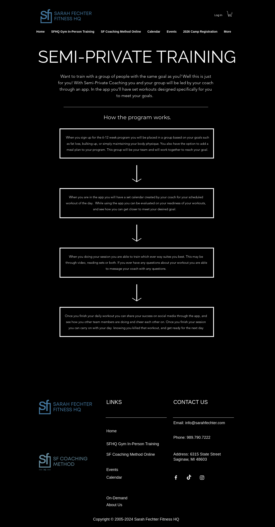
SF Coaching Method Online (130, 454)
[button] (227, 31)
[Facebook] (176, 477)
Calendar (114, 477)
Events (112, 470)
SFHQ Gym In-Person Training (132, 444)
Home (111, 431)
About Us (114, 505)
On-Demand (116, 498)
